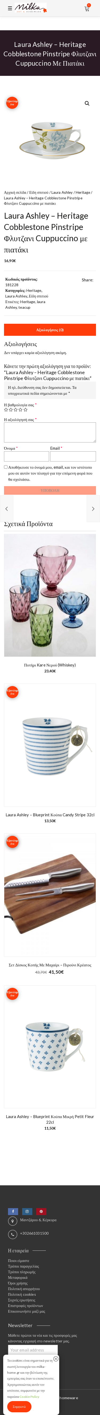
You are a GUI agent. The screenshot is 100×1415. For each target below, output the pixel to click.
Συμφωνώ (19, 1407)
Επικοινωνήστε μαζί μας (26, 1311)
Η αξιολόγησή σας (20, 419)
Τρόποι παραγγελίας (23, 1266)
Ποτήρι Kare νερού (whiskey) (50, 664)
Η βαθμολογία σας (20, 404)
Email (56, 448)
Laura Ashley (62, 192)
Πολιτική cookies (22, 1294)
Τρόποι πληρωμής (21, 1271)
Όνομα (11, 448)
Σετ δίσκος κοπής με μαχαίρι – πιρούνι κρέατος (50, 964)
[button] (87, 103)
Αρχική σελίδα (15, 192)
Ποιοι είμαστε (18, 1260)
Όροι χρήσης (17, 1283)
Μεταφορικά (17, 1277)
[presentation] (44, 495)
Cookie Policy (29, 1397)
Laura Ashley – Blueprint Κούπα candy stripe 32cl (50, 814)
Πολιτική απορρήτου (24, 1288)
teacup (24, 307)
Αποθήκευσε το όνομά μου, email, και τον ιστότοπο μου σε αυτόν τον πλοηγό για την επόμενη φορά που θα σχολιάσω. (50, 473)
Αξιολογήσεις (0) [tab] (50, 329)
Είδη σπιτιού (39, 192)
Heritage (83, 192)
